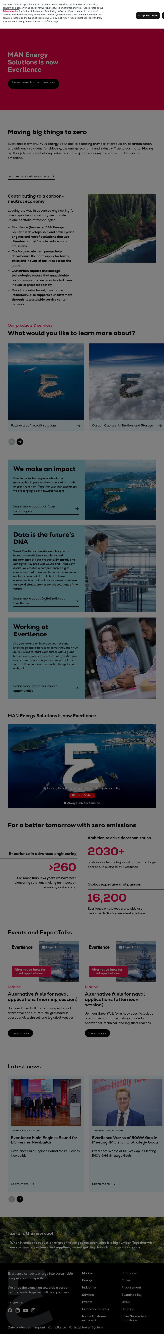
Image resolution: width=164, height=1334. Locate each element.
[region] (82, 14)
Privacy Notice (10, 11)
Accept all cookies (148, 15)
